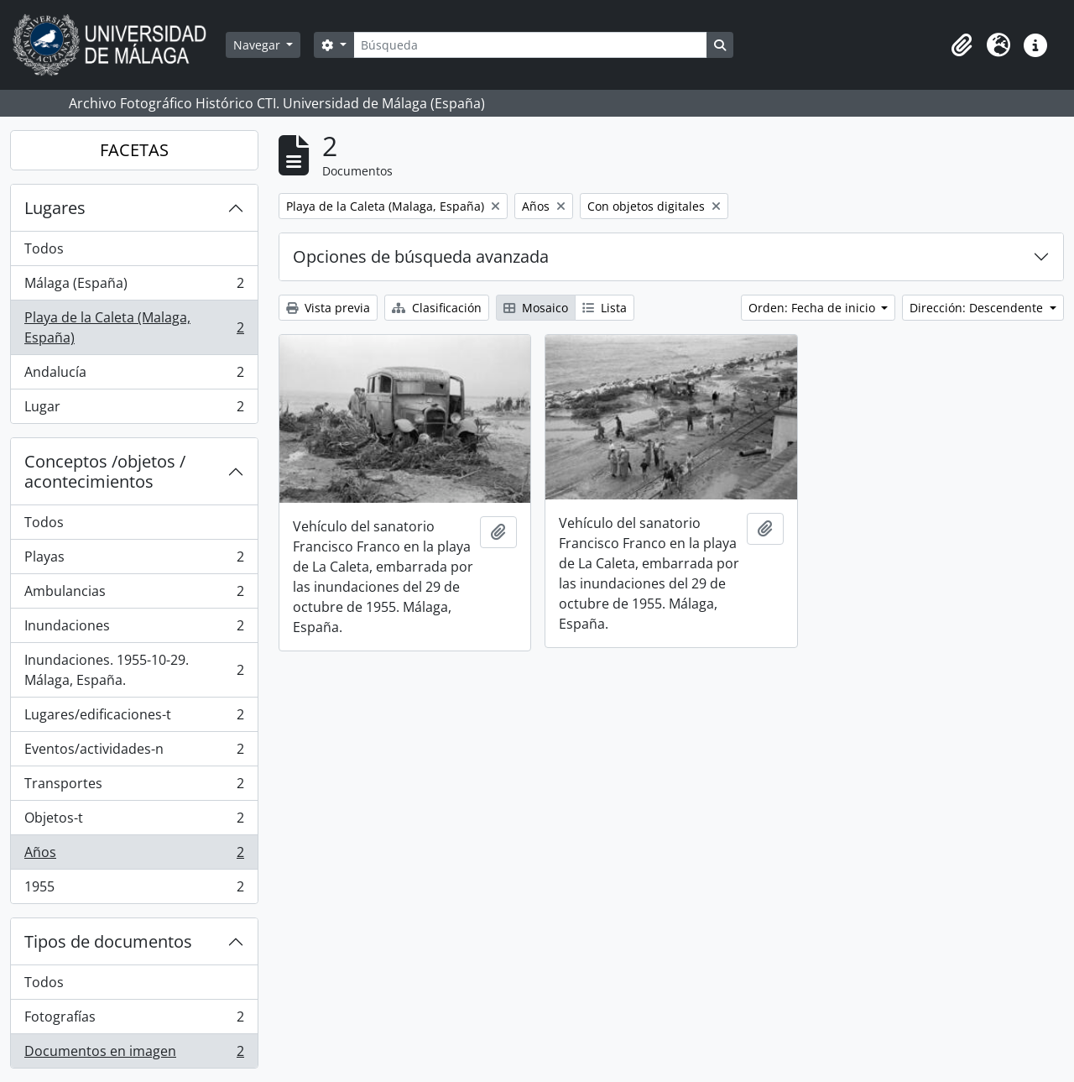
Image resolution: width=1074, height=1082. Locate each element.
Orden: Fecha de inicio (813, 308)
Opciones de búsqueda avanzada (421, 256)
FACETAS (134, 150)
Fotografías (133, 1020)
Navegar (258, 45)
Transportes (133, 787)
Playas (133, 560)
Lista (604, 308)
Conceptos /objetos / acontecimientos (104, 471)
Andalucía (133, 375)
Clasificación (437, 308)
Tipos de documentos (108, 941)
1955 (133, 889)
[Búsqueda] (530, 45)
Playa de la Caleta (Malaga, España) (133, 327)
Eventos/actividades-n (133, 752)
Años (133, 856)
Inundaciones (133, 629)
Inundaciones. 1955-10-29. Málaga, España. (133, 670)
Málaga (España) (133, 287)
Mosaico (535, 308)
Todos (44, 248)
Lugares (55, 207)
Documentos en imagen (133, 1054)
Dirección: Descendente (978, 308)
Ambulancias (133, 595)
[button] (961, 45)
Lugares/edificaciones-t (133, 718)
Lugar (133, 409)
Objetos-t (133, 821)
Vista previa (328, 308)
